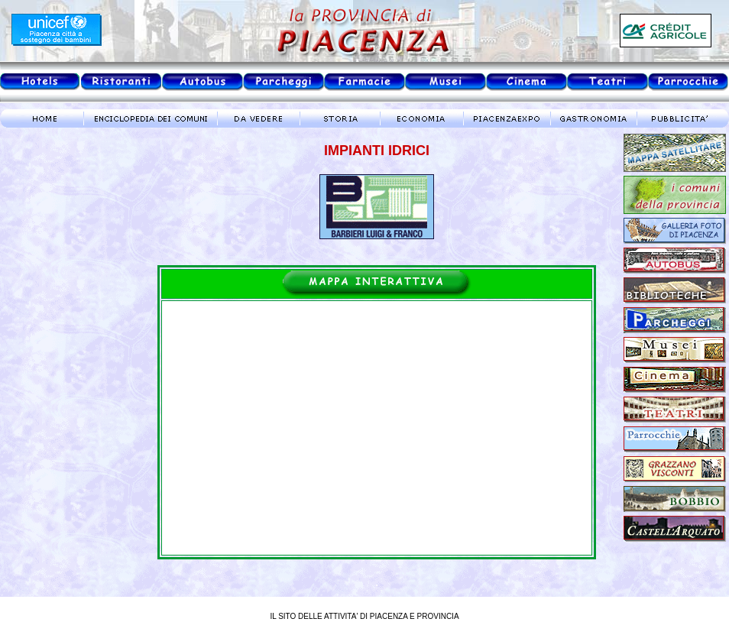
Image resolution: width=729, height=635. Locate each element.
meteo (65, 270)
